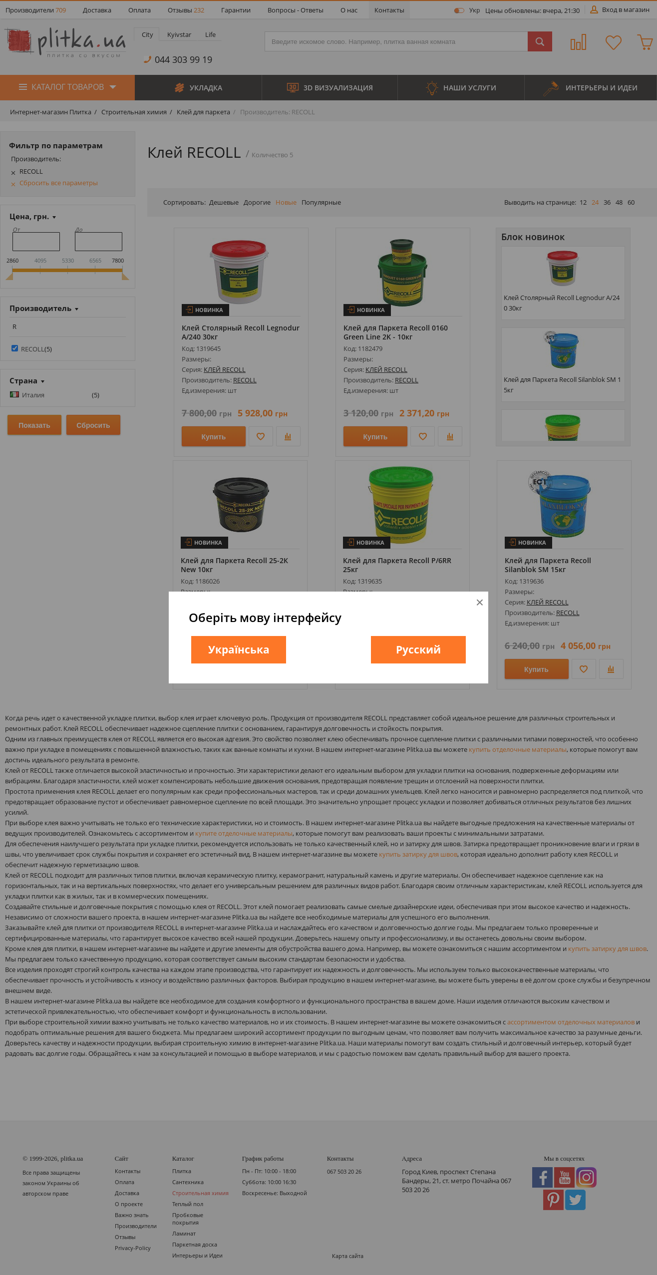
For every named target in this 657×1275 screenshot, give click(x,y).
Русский (418, 649)
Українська (239, 649)
